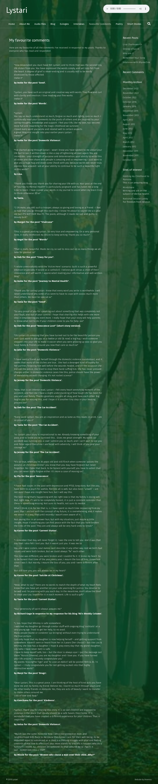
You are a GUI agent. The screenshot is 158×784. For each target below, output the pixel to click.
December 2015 (130, 110)
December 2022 (130, 88)
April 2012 (128, 137)
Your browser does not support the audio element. (126, 9)
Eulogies (64, 24)
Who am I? (128, 53)
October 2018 (130, 102)
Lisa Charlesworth (132, 44)
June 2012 (128, 128)
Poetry (119, 24)
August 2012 (129, 124)
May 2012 (127, 133)
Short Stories (134, 24)
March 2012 (128, 142)
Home (11, 24)
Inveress (148, 779)
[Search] (149, 23)
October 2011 (129, 160)
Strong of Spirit (131, 49)
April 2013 (128, 119)
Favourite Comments (100, 24)
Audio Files (40, 24)
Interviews (78, 24)
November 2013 (131, 115)
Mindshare (128, 187)
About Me (24, 24)
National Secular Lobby (135, 198)
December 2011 (130, 151)
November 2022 (131, 93)
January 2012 (129, 146)
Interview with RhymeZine (136, 62)
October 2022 (129, 97)
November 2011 (130, 155)
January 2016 (129, 106)
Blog (52, 24)
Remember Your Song (134, 57)
